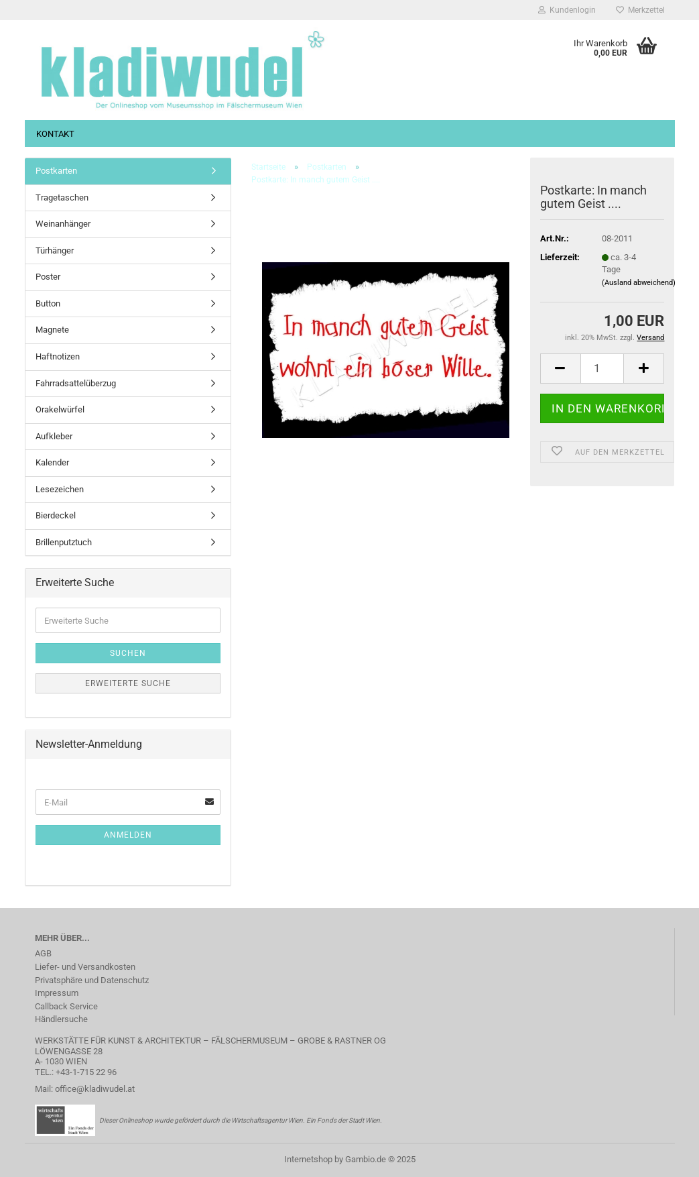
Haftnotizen (58, 356)
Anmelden (128, 835)
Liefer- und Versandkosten (85, 967)
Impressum (56, 993)
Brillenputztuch (64, 542)
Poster (48, 277)
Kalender (52, 462)
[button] (560, 368)
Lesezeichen (60, 489)
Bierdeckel (56, 515)
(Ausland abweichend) (639, 282)
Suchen (128, 653)
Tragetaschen (62, 197)
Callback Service (66, 1006)
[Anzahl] (602, 368)
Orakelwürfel (60, 409)
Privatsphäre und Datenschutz (92, 980)
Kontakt (55, 134)
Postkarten (56, 171)
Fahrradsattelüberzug (76, 383)
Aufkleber (54, 436)
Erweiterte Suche (128, 683)
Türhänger (55, 250)
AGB (43, 953)
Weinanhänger (63, 224)
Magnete (52, 330)
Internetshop (308, 1159)
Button (48, 303)
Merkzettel (640, 10)
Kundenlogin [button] (567, 10)
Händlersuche (61, 1019)
